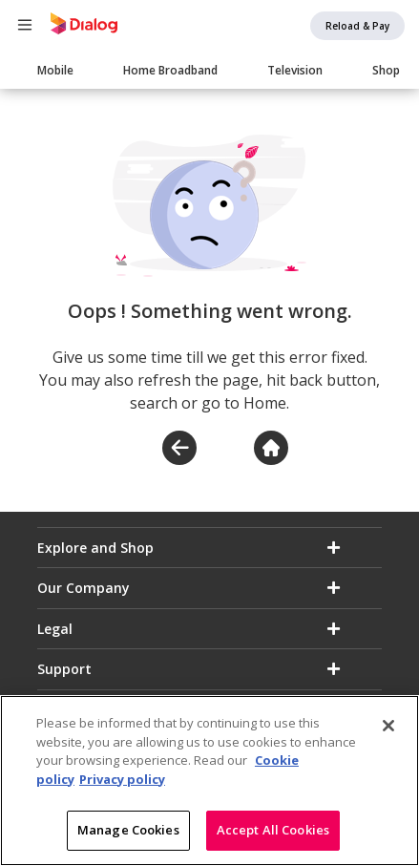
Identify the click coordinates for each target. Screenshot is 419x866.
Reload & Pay (357, 25)
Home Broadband (170, 70)
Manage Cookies (128, 837)
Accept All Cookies (273, 837)
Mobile (55, 70)
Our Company (83, 588)
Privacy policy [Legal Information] (122, 785)
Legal (55, 629)
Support (64, 669)
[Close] (388, 732)
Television (295, 70)
